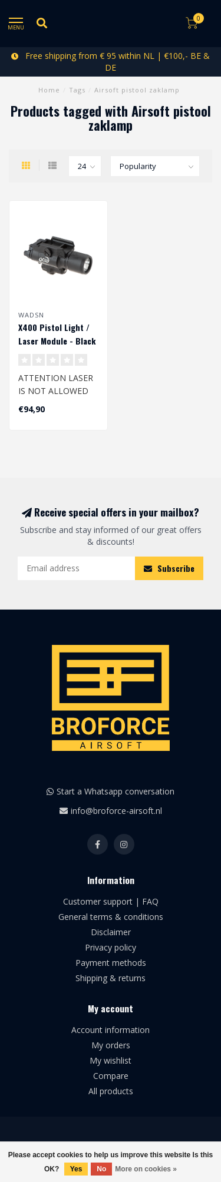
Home (49, 89)
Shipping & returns (110, 978)
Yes (76, 1169)
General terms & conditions (110, 916)
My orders (110, 1045)
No (101, 1169)
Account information (110, 1029)
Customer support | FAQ (111, 901)
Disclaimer (111, 932)
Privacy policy (110, 947)
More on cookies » (146, 1169)
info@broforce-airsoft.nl (116, 810)
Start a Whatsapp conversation (115, 791)
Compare (110, 1075)
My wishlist (110, 1060)
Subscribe (169, 568)
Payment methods (110, 962)
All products (110, 1091)
